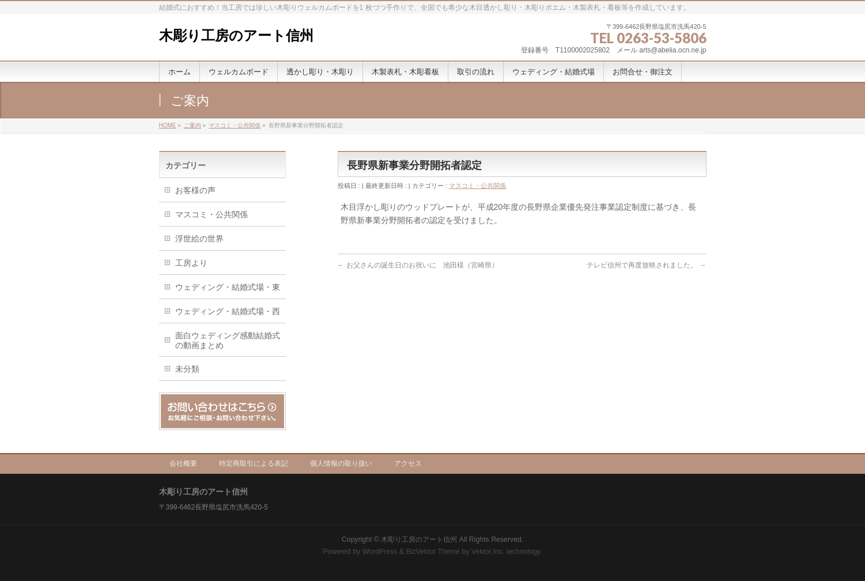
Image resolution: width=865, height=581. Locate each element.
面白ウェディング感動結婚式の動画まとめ (227, 340)
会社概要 (183, 463)
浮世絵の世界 (199, 238)
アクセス (408, 463)
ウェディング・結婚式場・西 (227, 311)
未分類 (187, 368)
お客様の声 (195, 190)
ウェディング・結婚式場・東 (227, 287)
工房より (191, 262)
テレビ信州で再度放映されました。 (646, 265)
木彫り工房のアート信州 (236, 35)
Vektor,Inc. (488, 552)
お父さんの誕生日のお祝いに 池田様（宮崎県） (418, 265)
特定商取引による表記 (253, 463)
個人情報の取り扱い (341, 463)
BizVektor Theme (433, 552)
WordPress (380, 552)
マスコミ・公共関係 (477, 185)
